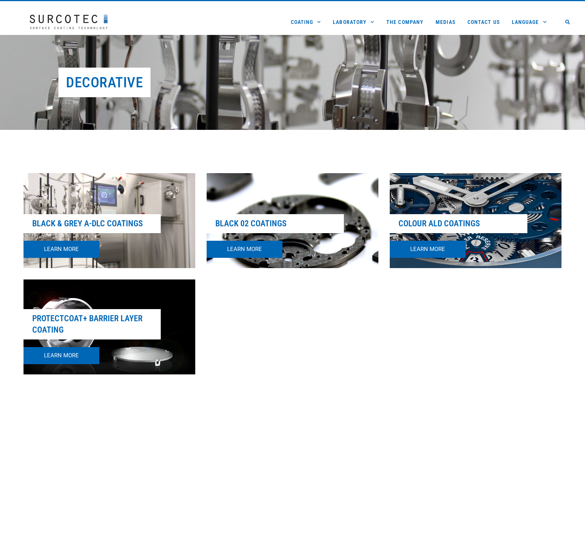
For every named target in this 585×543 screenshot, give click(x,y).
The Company (404, 22)
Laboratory (353, 22)
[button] (567, 22)
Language (529, 22)
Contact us (483, 22)
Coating (306, 22)
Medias (445, 22)
